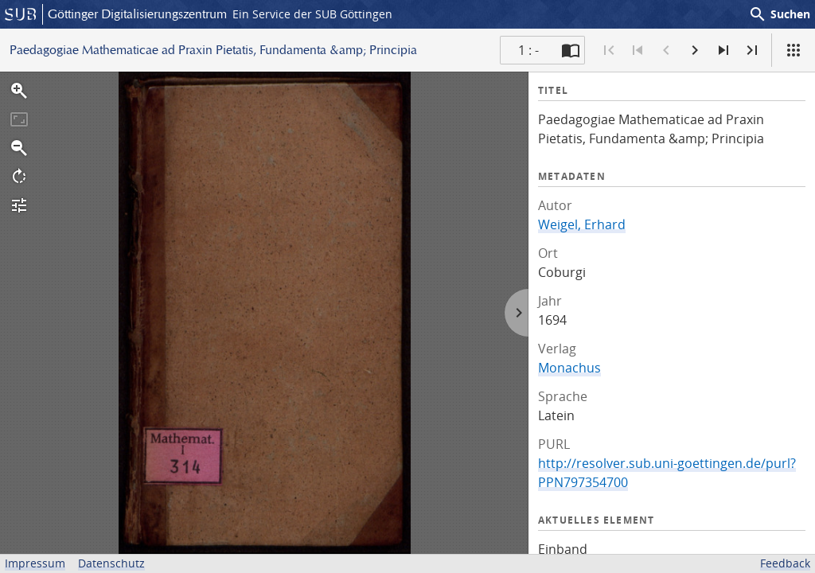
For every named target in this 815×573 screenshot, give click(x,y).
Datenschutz (111, 563)
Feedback (785, 563)
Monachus (569, 367)
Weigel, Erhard (582, 224)
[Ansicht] (793, 50)
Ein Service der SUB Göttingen (312, 13)
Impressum (35, 563)
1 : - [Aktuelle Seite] (528, 50)
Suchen (779, 14)
